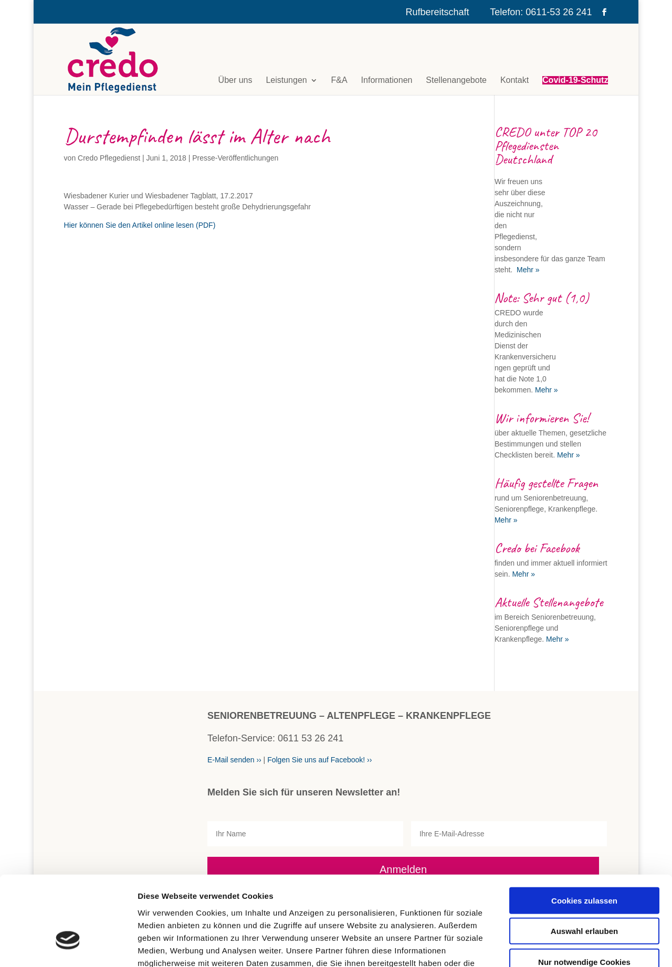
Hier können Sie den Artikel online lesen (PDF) (140, 225)
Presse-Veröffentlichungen (235, 158)
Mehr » (526, 269)
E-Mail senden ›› (234, 760)
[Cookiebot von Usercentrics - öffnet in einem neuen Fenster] (68, 946)
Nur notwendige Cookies (584, 890)
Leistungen (286, 80)
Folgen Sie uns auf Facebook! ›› (319, 760)
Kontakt (514, 80)
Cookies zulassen (584, 828)
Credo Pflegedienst (109, 158)
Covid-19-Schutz (575, 80)
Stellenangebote (456, 80)
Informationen (387, 80)
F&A (339, 80)
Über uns (235, 80)
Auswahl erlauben (584, 859)
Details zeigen (558, 946)
